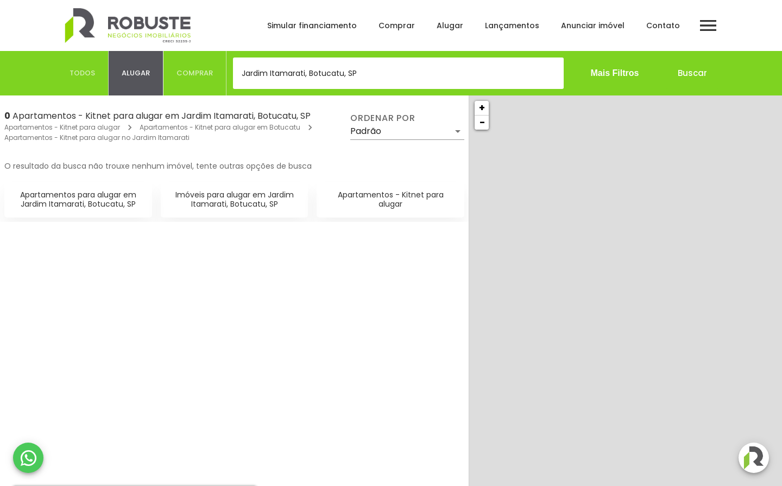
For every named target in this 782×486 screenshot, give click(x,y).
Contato (663, 25)
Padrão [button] (365, 131)
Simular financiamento (312, 25)
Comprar (397, 25)
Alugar (450, 25)
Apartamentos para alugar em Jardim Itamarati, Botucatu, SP (78, 199)
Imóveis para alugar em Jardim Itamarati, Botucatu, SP (234, 199)
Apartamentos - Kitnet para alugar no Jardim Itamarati (97, 137)
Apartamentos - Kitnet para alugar (62, 127)
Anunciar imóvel (593, 25)
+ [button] (482, 107)
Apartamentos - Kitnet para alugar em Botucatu (220, 127)
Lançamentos (512, 25)
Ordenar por (382, 118)
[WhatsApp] (28, 458)
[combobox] (398, 73)
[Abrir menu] (708, 25)
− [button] (482, 122)
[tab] (82, 73)
